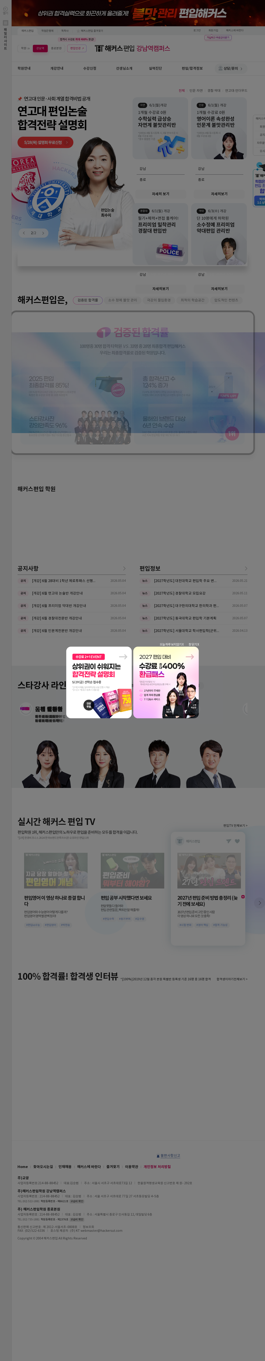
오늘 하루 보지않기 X (172, 644)
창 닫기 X (194, 644)
